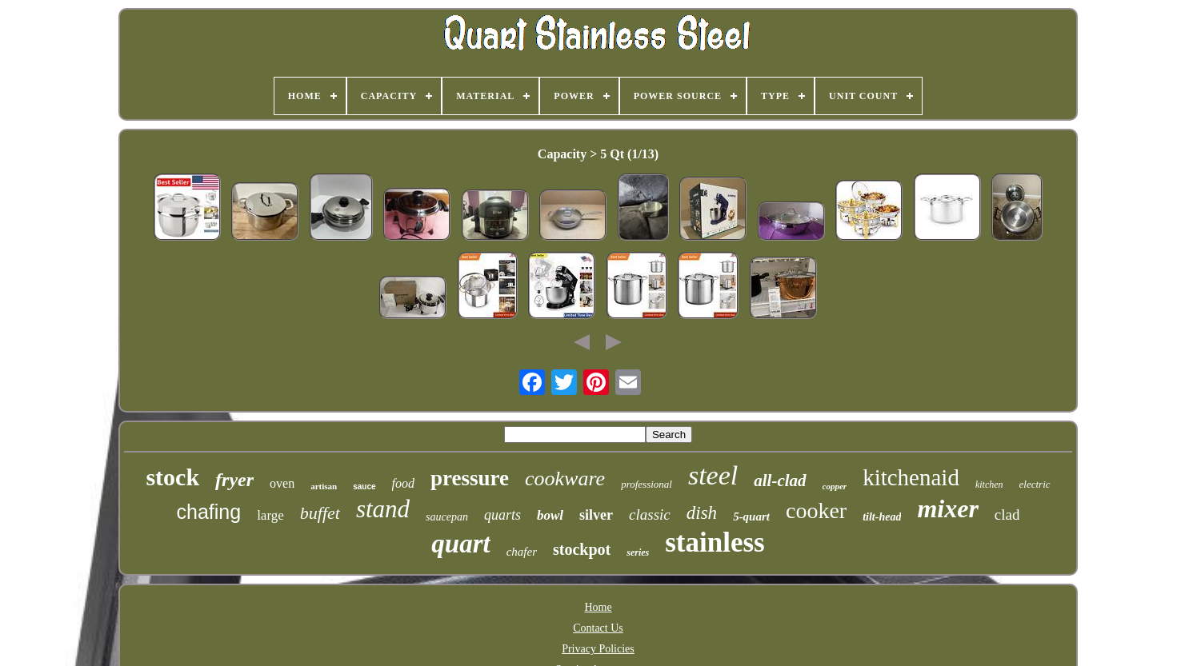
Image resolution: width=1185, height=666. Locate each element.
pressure (469, 478)
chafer (521, 551)
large (270, 515)
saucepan (447, 517)
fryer (234, 479)
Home (597, 607)
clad (1007, 514)
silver (596, 515)
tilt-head (882, 517)
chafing (209, 511)
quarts (502, 515)
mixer (947, 508)
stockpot (582, 549)
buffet (320, 513)
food (403, 483)
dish (702, 513)
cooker (816, 510)
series (638, 552)
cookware (565, 478)
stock (172, 477)
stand (383, 509)
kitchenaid (911, 477)
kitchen (989, 484)
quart (460, 543)
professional (646, 484)
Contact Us (598, 628)
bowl (550, 515)
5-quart (751, 516)
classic (650, 514)
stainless (714, 542)
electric (1035, 484)
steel (713, 475)
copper (835, 486)
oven (282, 483)
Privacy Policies (598, 649)
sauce (364, 486)
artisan (323, 486)
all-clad (780, 480)
